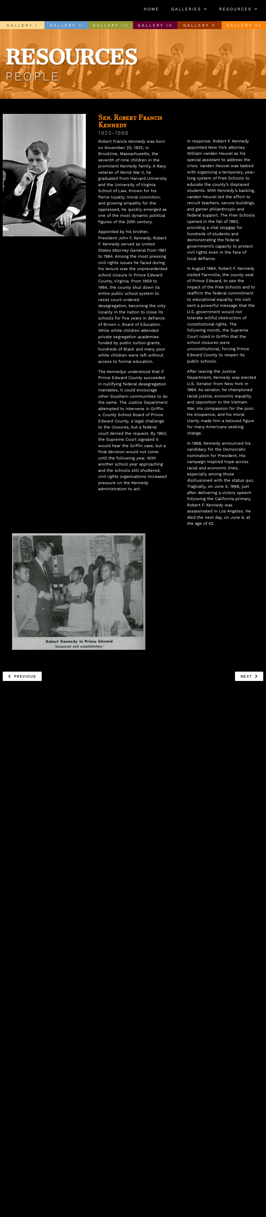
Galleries (189, 9)
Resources (238, 9)
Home (151, 9)
